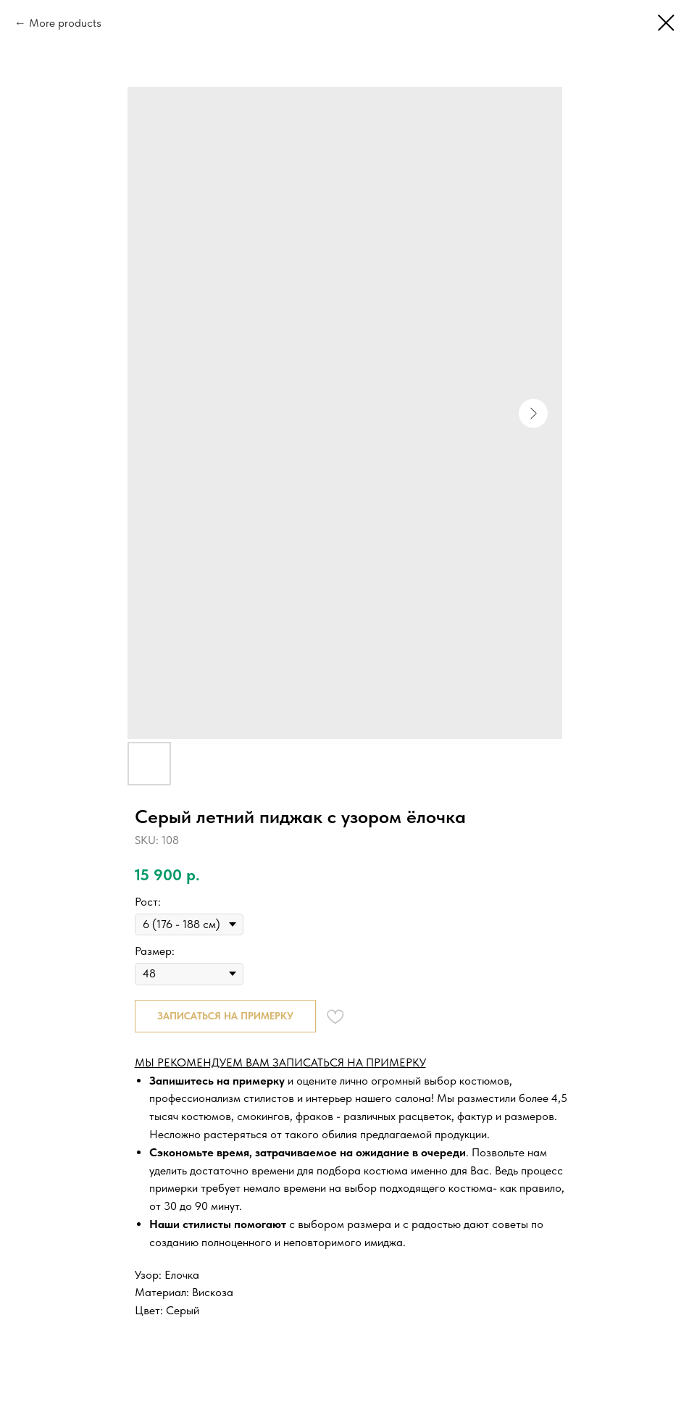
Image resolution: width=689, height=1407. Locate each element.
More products (65, 23)
